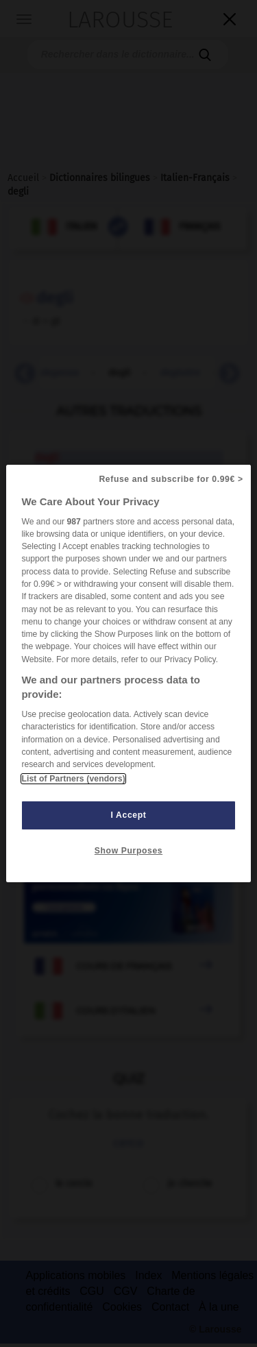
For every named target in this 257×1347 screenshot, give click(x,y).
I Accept (129, 815)
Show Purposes (128, 850)
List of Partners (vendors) (73, 779)
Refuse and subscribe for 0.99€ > (171, 479)
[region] (128, 674)
